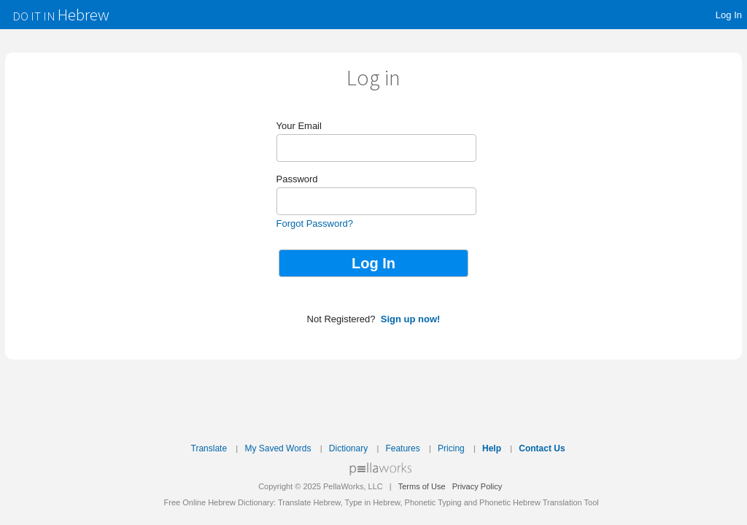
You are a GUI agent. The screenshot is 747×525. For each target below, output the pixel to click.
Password (297, 179)
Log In (729, 14)
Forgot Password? (315, 223)
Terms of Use (422, 486)
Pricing (451, 448)
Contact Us (542, 448)
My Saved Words (277, 448)
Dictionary (348, 448)
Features (402, 448)
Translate (209, 448)
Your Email (299, 125)
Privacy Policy (477, 486)
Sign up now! (411, 319)
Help (491, 448)
